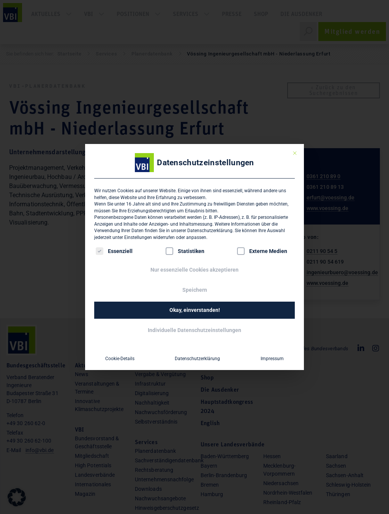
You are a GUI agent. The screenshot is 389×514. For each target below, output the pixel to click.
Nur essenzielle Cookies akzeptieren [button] (194, 270)
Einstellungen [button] (138, 237)
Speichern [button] (194, 290)
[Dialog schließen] (295, 153)
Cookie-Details (119, 358)
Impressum (272, 358)
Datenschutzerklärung (209, 230)
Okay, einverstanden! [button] (194, 310)
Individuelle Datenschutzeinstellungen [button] (194, 330)
